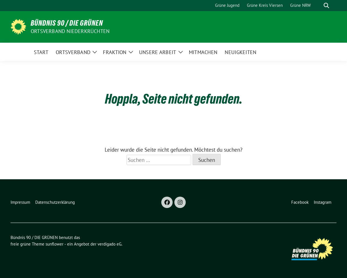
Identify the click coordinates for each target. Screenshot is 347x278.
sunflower (54, 244)
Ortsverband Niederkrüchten (70, 31)
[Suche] (318, 5)
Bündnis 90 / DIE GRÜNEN (67, 23)
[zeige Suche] (326, 5)
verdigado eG (109, 244)
